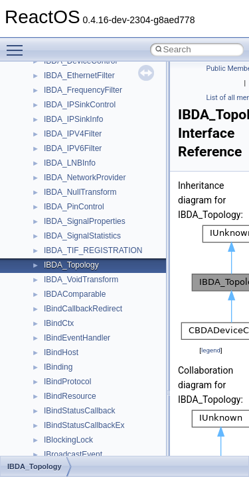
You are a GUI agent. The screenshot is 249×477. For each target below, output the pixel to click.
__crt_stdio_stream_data (87, 233)
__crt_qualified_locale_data (92, 160)
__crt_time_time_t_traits (86, 247)
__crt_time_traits (73, 291)
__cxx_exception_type (83, 422)
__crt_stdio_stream (78, 218)
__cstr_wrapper (71, 393)
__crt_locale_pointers (82, 73)
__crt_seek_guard (76, 189)
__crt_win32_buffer (78, 306)
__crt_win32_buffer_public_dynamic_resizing (123, 379)
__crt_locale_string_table (88, 102)
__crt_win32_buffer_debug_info (99, 320)
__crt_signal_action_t (81, 204)
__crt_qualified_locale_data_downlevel (112, 175)
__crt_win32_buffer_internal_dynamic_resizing (126, 349)
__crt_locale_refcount (82, 87)
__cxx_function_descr (82, 437)
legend (210, 350)
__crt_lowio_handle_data (88, 131)
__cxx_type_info (73, 451)
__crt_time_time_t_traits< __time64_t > (113, 277)
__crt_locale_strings (79, 116)
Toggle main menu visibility (18, 44)
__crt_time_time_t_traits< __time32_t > (113, 262)
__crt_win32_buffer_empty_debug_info (112, 335)
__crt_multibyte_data (81, 145)
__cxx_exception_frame (86, 408)
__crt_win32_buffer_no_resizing (100, 364)
